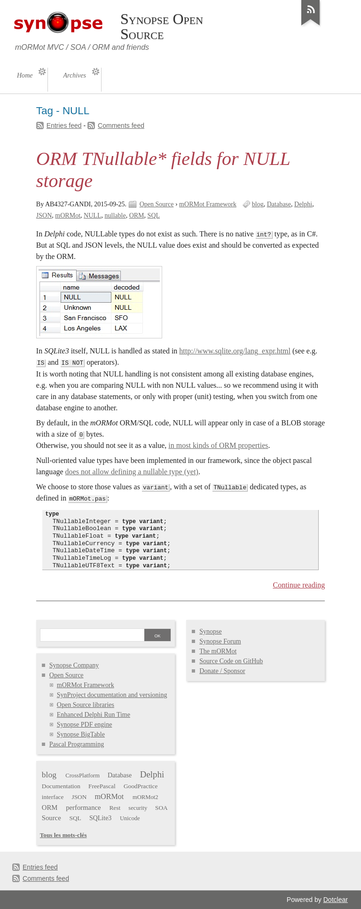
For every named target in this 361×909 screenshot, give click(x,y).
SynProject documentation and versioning (112, 694)
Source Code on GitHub (231, 661)
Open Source (157, 204)
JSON (44, 215)
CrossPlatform (82, 775)
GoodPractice (140, 786)
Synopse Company (74, 665)
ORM (136, 215)
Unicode (130, 818)
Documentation (61, 786)
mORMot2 (145, 797)
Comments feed (121, 125)
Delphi (303, 204)
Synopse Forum (220, 641)
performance (83, 807)
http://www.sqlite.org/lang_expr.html (234, 351)
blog (258, 204)
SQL (154, 215)
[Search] (92, 636)
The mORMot (217, 651)
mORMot (67, 215)
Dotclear (335, 899)
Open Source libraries (85, 704)
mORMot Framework (207, 204)
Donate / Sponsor (222, 670)
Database (279, 204)
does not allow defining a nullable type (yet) (131, 472)
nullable (115, 215)
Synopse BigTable (81, 734)
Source (51, 818)
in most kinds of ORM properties (218, 445)
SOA (161, 807)
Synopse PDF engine (84, 724)
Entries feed (64, 125)
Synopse (210, 631)
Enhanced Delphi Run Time (93, 714)
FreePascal (102, 786)
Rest (114, 807)
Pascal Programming (76, 744)
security (137, 808)
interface (53, 796)
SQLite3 (100, 818)
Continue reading (299, 585)
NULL (92, 215)
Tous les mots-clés (63, 834)
